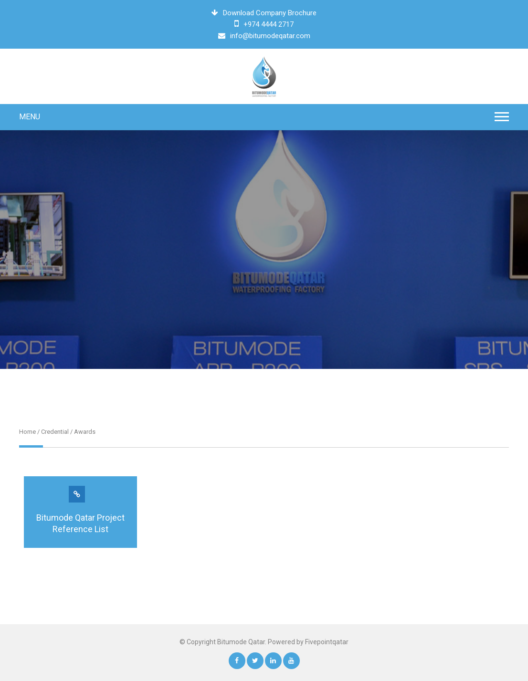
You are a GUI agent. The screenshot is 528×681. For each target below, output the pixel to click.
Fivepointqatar (326, 642)
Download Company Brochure (264, 13)
